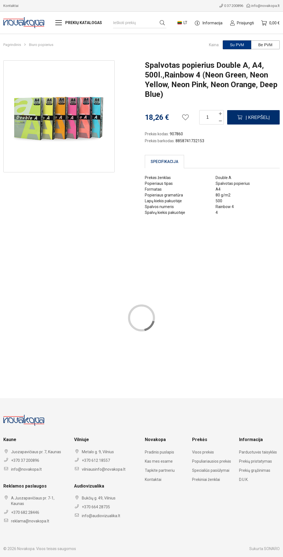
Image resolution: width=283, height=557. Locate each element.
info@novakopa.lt (263, 6)
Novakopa (26, 548)
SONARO (272, 548)
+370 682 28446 (25, 512)
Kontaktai (11, 6)
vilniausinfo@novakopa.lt (103, 469)
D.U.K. (243, 479)
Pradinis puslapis (159, 452)
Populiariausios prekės (211, 461)
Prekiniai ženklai (206, 479)
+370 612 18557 (96, 460)
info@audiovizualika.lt (101, 516)
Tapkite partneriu (160, 470)
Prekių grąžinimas (254, 470)
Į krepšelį (253, 117)
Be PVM (265, 45)
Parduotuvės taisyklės (258, 452)
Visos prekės (203, 452)
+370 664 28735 (96, 507)
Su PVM (237, 45)
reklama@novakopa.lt (30, 521)
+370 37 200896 (25, 460)
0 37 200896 (231, 6)
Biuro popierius (41, 45)
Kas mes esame (159, 461)
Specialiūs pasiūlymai (210, 470)
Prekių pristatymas (255, 461)
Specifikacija (164, 161)
